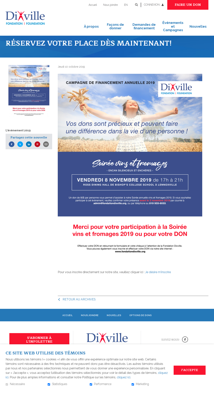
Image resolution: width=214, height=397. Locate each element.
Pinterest (37, 150)
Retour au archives (79, 306)
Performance (102, 384)
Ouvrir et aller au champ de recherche (136, 4)
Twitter (20, 150)
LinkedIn (29, 150)
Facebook (11, 150)
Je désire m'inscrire (158, 278)
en (126, 4)
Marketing (142, 384)
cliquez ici (123, 377)
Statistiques (59, 384)
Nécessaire (17, 384)
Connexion (152, 4)
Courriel (46, 150)
